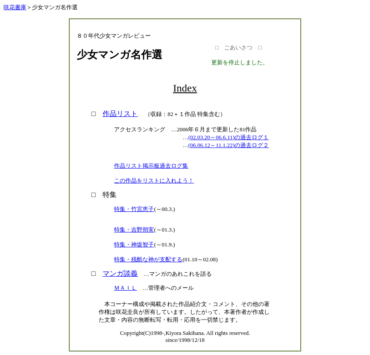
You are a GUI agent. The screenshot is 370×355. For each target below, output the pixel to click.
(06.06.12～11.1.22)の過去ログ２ (228, 145)
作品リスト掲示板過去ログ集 (151, 165)
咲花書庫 (15, 7)
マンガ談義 (120, 273)
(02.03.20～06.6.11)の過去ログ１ (228, 137)
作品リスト (120, 113)
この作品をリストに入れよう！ (154, 180)
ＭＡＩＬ (125, 288)
